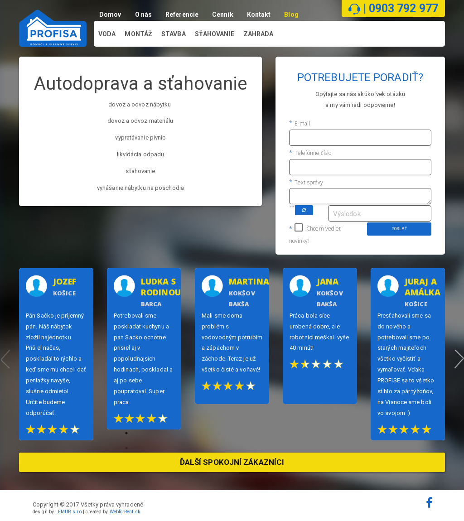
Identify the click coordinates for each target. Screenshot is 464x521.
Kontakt (260, 14)
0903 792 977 (403, 8)
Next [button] (458, 354)
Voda (107, 34)
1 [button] (133, 439)
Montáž (138, 34)
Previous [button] (5, 354)
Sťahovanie (214, 34)
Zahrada (258, 34)
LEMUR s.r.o (68, 512)
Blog (292, 14)
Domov (112, 14)
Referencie (183, 14)
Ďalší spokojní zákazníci (232, 462)
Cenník (224, 14)
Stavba (173, 34)
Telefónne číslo (312, 153)
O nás (145, 14)
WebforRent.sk (125, 512)
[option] (56, 354)
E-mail (301, 123)
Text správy (308, 182)
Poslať (399, 229)
